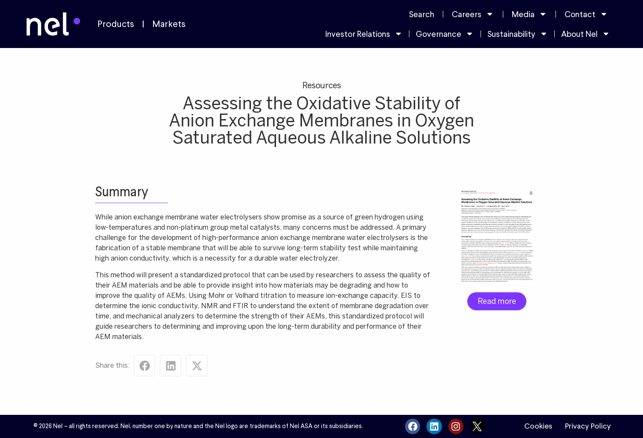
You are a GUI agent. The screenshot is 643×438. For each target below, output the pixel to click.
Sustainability (517, 33)
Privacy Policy (588, 426)
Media (529, 14)
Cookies (538, 426)
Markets (169, 24)
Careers (473, 14)
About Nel (585, 33)
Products (115, 24)
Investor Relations (364, 33)
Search (421, 14)
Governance (445, 33)
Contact (586, 14)
